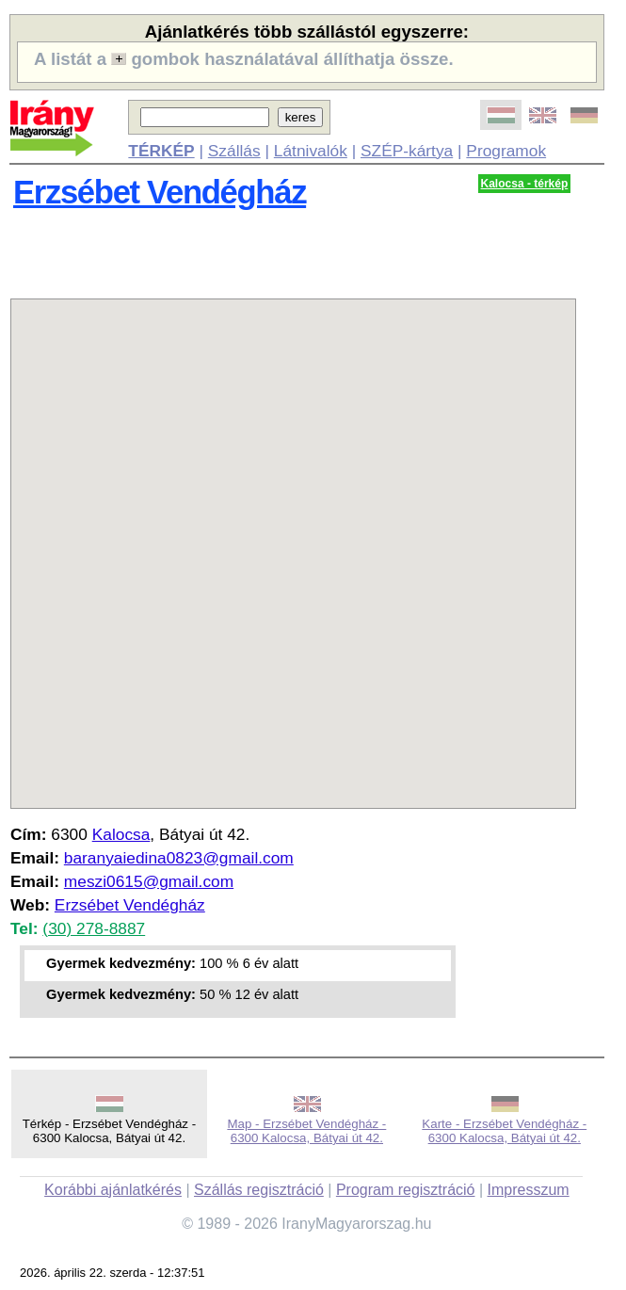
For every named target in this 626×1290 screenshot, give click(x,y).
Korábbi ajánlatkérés (113, 1190)
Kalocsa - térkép (525, 183)
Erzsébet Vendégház (159, 192)
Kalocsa (121, 834)
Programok (506, 150)
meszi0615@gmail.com (148, 881)
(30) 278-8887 (93, 928)
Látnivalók (310, 150)
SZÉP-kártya (407, 150)
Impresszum (529, 1190)
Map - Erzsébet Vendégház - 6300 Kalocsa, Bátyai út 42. (306, 1131)
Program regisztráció (405, 1190)
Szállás (234, 150)
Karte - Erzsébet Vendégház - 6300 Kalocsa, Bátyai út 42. (504, 1131)
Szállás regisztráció (259, 1190)
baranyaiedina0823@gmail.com (179, 857)
